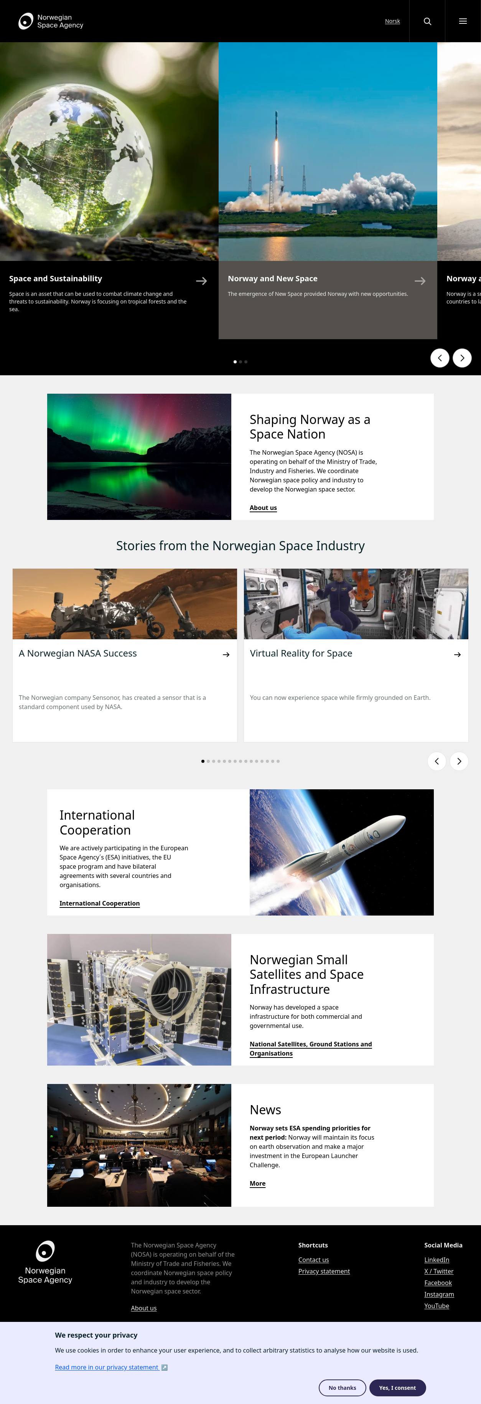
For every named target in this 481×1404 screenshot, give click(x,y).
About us (263, 507)
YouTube (437, 1306)
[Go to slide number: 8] (240, 761)
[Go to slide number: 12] (262, 761)
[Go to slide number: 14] (272, 761)
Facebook (438, 1283)
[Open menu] (463, 21)
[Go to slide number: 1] (235, 361)
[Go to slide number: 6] (229, 761)
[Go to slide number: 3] (245, 361)
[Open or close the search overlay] (427, 21)
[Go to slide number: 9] (245, 761)
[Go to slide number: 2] (240, 361)
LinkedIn (437, 1260)
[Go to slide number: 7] (235, 761)
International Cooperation (99, 903)
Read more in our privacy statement (107, 1367)
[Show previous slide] (440, 358)
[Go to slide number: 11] (256, 761)
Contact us (313, 1260)
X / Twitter (439, 1271)
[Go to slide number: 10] (251, 761)
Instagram (440, 1294)
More (257, 1183)
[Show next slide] (462, 358)
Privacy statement (324, 1271)
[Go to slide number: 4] (219, 761)
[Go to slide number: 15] (278, 761)
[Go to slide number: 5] (224, 761)
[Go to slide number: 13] (267, 761)
